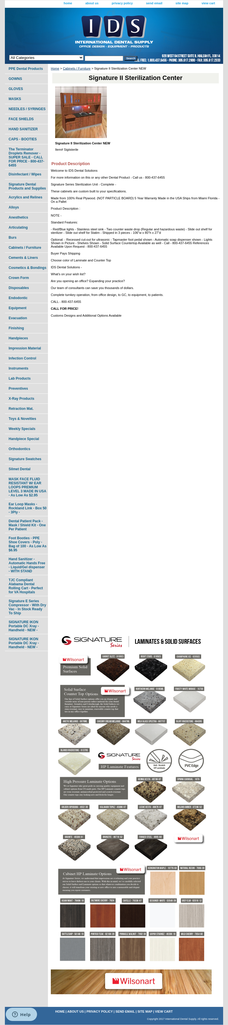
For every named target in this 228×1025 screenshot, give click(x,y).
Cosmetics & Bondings (27, 268)
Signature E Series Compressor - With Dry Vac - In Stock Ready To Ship (27, 607)
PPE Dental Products (26, 69)
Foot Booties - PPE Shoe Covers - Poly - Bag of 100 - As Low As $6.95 (28, 544)
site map (181, 3)
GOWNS (15, 79)
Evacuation (18, 318)
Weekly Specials (22, 429)
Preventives (18, 389)
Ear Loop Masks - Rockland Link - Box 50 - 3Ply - (28, 508)
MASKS (15, 99)
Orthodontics (19, 449)
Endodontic (18, 298)
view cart (208, 3)
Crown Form (19, 278)
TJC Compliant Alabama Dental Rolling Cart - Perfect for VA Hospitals (26, 586)
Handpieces (18, 338)
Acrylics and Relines (25, 197)
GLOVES (16, 89)
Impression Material (25, 348)
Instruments (18, 368)
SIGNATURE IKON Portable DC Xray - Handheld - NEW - (24, 626)
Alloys (14, 207)
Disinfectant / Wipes (25, 174)
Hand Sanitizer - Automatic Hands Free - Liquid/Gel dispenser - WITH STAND (27, 565)
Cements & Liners (23, 258)
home (68, 3)
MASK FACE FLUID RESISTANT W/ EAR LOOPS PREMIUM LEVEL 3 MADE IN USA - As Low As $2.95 (27, 487)
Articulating (18, 227)
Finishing (16, 328)
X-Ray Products (21, 399)
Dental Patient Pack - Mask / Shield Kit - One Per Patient (27, 525)
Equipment (17, 308)
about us (91, 3)
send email (154, 3)
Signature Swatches (25, 459)
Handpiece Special (24, 439)
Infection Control (22, 358)
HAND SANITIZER (23, 129)
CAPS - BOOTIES (23, 139)
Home (55, 68)
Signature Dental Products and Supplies (27, 186)
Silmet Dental (19, 469)
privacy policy (122, 3)
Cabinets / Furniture (77, 68)
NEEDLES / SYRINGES (27, 109)
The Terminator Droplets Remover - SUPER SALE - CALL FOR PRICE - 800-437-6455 (26, 157)
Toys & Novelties (22, 419)
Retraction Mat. (21, 409)
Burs (12, 238)
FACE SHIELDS (21, 119)
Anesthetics (18, 217)
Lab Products (20, 378)
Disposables (19, 288)
